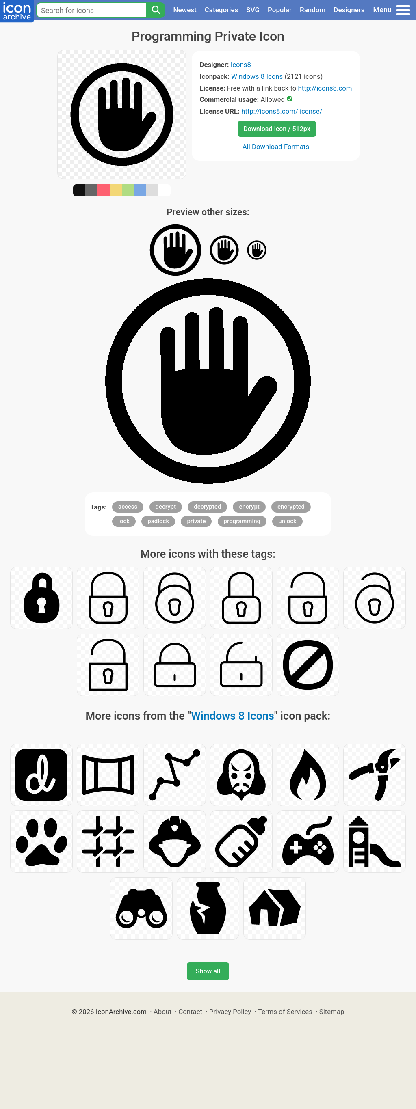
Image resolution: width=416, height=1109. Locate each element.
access (127, 506)
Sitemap (331, 1012)
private (196, 521)
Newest (184, 10)
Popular (280, 10)
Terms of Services (285, 1012)
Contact (190, 1012)
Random (312, 10)
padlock (158, 521)
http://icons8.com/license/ (282, 111)
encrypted (291, 506)
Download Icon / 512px (276, 129)
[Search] (155, 10)
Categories (221, 10)
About (163, 1012)
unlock (287, 521)
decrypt (166, 506)
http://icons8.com (325, 88)
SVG (253, 10)
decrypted (207, 506)
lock (124, 521)
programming (242, 521)
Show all (208, 971)
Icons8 (241, 64)
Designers (349, 10)
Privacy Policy (230, 1012)
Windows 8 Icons (257, 76)
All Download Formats (276, 146)
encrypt (249, 506)
